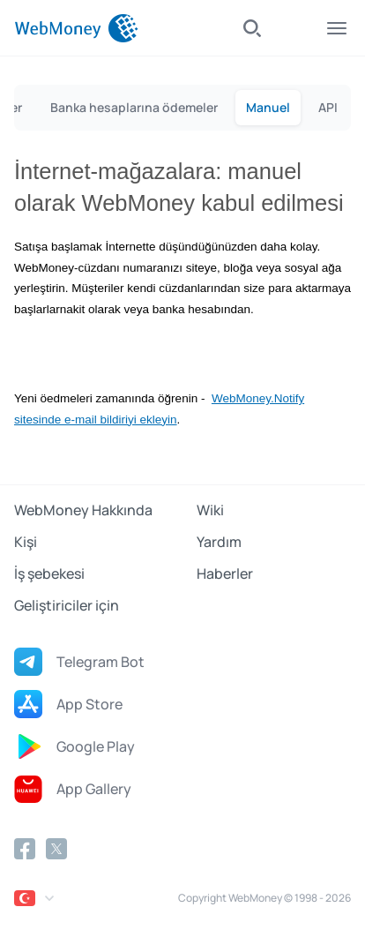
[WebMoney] (76, 28)
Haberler (225, 573)
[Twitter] (56, 848)
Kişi (25, 541)
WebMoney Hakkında (83, 510)
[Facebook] (24, 848)
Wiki (210, 510)
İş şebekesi (49, 573)
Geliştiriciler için (66, 605)
